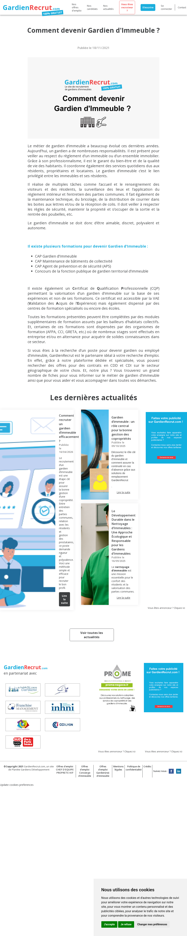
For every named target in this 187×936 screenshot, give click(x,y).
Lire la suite (64, 599)
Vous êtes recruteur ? (127, 7)
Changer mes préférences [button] (152, 924)
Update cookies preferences (17, 785)
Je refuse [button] (126, 924)
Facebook (171, 771)
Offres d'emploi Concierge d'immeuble (84, 771)
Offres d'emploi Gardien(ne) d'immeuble (102, 771)
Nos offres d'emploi (76, 7)
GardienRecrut (62, 355)
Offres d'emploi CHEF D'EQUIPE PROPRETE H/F (65, 769)
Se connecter (166, 7)
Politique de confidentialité (133, 768)
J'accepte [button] (109, 924)
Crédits (147, 766)
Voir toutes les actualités (91, 635)
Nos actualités (108, 7)
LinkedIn (178, 771)
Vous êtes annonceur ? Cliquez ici (166, 608)
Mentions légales (118, 768)
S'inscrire (147, 7)
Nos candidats (92, 7)
